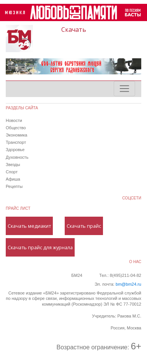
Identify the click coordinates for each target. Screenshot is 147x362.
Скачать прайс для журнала (40, 247)
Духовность (17, 157)
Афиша (13, 179)
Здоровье (15, 149)
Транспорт (16, 142)
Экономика (16, 135)
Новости (14, 120)
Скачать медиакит (29, 225)
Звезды (13, 164)
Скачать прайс (84, 225)
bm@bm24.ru (128, 284)
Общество (16, 127)
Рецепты (14, 186)
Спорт (12, 171)
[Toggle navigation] (124, 88)
